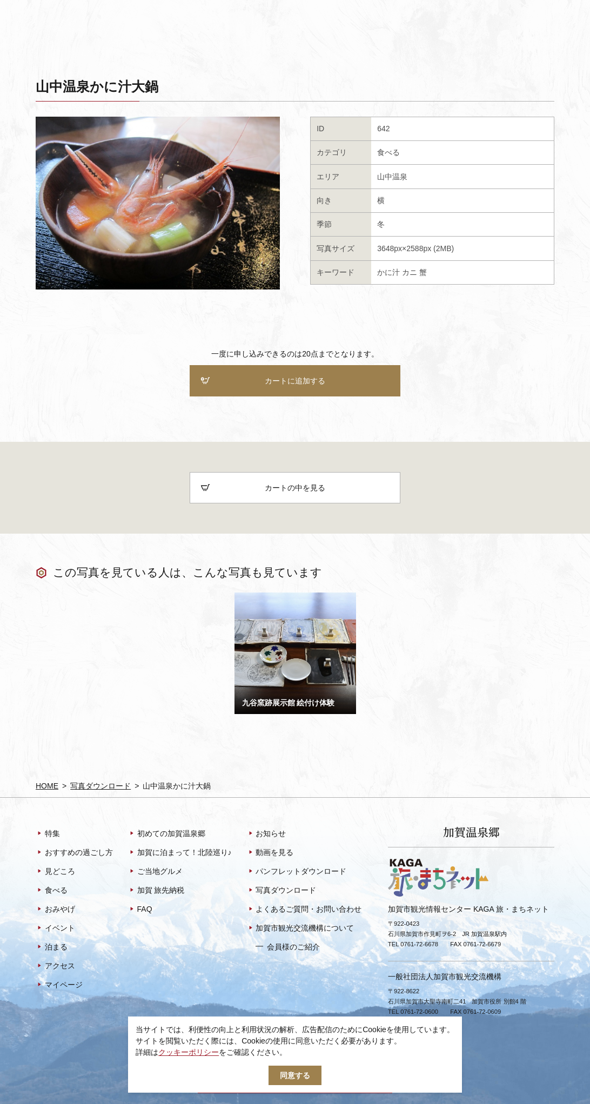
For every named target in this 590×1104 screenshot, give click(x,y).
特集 (48, 834)
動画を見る (270, 852)
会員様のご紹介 (288, 946)
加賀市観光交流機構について (300, 928)
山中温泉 (392, 176)
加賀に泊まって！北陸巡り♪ (180, 852)
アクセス (55, 966)
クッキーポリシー (188, 1052)
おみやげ (55, 909)
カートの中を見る (263, 488)
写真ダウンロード (100, 786)
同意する (295, 1075)
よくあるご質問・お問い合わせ (304, 909)
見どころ (55, 871)
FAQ (140, 909)
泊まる (52, 947)
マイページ (59, 985)
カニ (409, 272)
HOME (47, 786)
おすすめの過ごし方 (74, 852)
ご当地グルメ (155, 871)
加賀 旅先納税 (156, 890)
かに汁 (388, 272)
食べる (388, 152)
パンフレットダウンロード (297, 871)
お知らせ (266, 834)
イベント (55, 928)
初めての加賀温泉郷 (166, 834)
